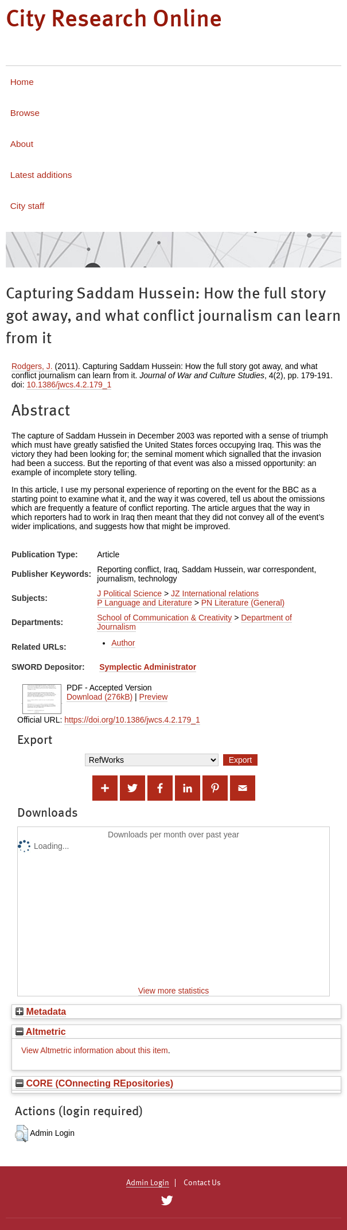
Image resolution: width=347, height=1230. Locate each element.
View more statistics (173, 990)
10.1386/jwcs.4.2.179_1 (68, 384)
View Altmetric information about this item (94, 1050)
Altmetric (40, 1031)
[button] (21, 1133)
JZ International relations (215, 593)
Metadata (40, 1011)
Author (123, 642)
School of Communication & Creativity (164, 617)
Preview (153, 696)
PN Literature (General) (243, 602)
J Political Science (129, 593)
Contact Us (202, 1183)
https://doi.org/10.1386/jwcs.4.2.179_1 (132, 719)
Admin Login (147, 1183)
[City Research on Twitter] (167, 1201)
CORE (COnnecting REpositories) (94, 1083)
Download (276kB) (99, 696)
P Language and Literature (144, 602)
